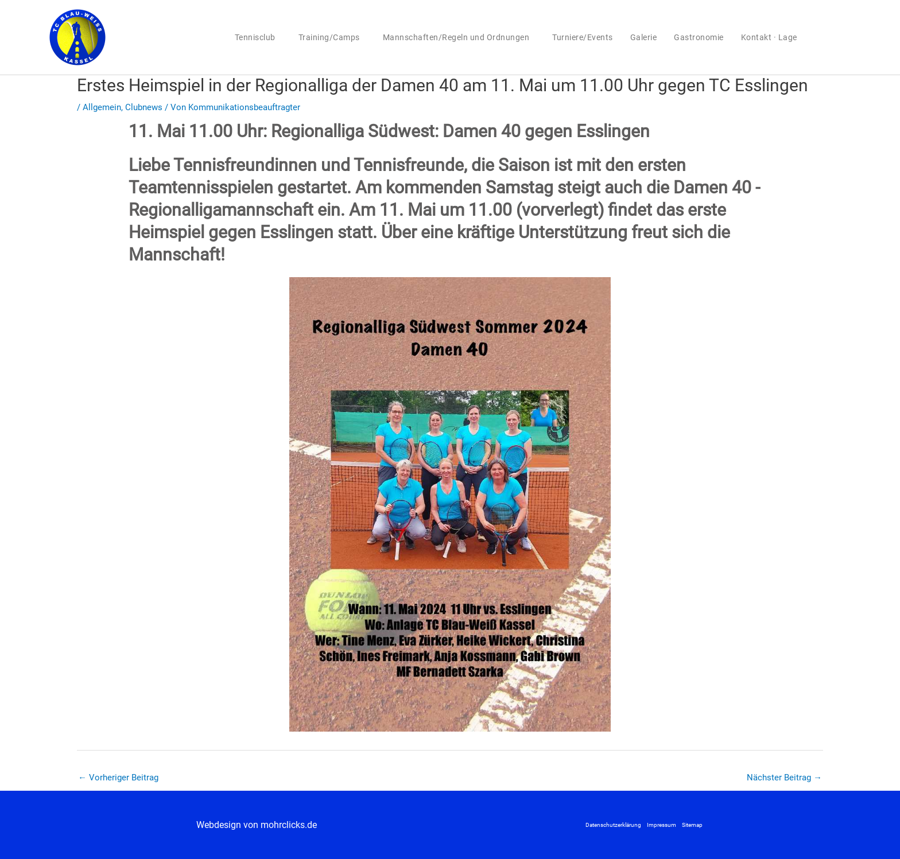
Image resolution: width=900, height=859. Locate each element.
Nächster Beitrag (784, 777)
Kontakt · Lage (769, 37)
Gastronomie (699, 37)
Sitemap (692, 825)
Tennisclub (258, 37)
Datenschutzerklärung (613, 825)
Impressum (661, 825)
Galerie (643, 37)
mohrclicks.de (289, 824)
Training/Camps (332, 37)
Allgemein (102, 107)
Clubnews (143, 107)
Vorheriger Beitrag (118, 777)
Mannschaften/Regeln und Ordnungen (459, 37)
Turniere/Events (582, 37)
